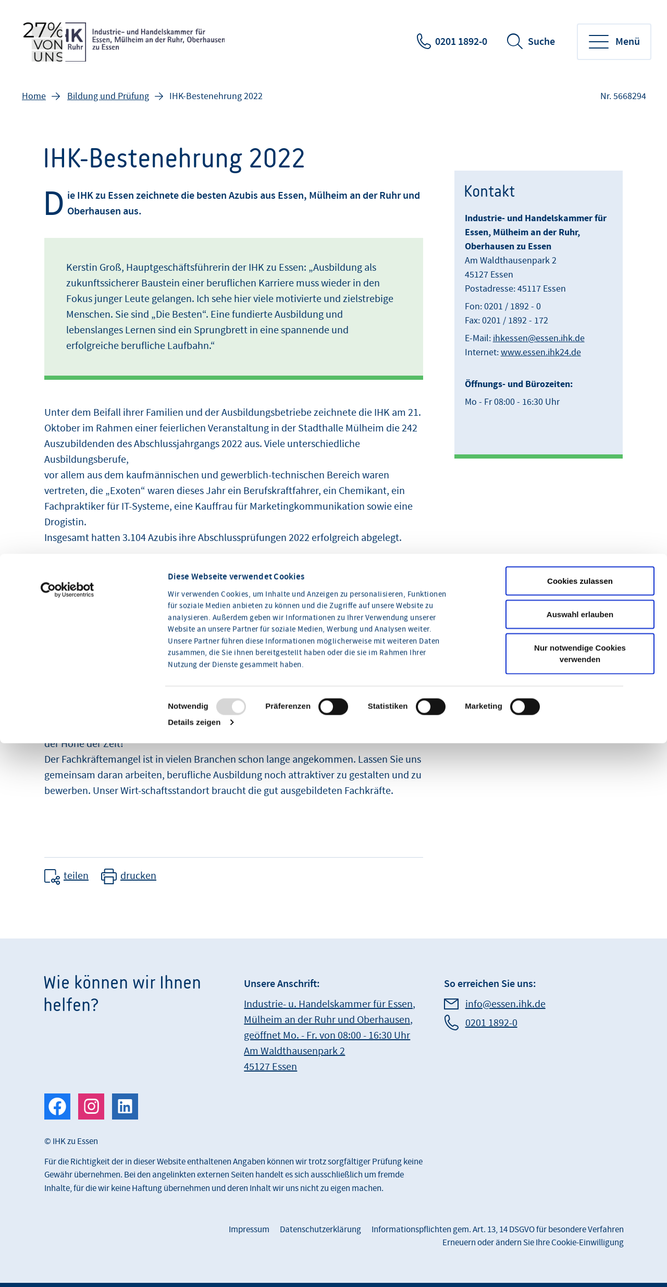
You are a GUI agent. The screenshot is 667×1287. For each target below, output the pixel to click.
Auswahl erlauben (580, 704)
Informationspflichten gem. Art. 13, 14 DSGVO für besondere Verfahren (498, 1229)
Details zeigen (194, 812)
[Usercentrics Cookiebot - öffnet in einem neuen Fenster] (67, 680)
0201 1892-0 (461, 42)
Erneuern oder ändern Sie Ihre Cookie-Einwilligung (533, 1242)
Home (34, 96)
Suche (541, 42)
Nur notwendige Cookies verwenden (580, 743)
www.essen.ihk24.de (541, 352)
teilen (76, 876)
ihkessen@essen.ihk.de (539, 338)
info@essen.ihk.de (505, 1004)
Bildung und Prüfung (108, 96)
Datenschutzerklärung (320, 1229)
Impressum (249, 1229)
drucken (138, 876)
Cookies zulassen (580, 670)
